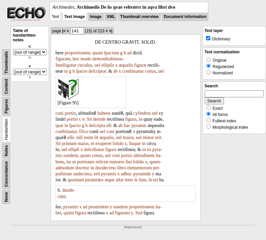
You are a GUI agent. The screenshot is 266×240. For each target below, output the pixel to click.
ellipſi (73, 149)
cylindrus (142, 113)
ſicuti (153, 179)
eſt (108, 125)
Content (6, 86)
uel (97, 65)
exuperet (103, 143)
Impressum (133, 227)
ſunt (142, 179)
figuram (63, 58)
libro (121, 167)
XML (111, 16)
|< (64, 31)
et (92, 143)
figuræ (140, 65)
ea (149, 149)
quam (97, 52)
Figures (6, 106)
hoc (76, 58)
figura (130, 119)
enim (88, 137)
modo (86, 58)
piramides (94, 179)
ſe (136, 179)
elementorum (139, 167)
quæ (59, 125)
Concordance (6, 174)
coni (60, 113)
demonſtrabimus (107, 58)
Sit (89, 119)
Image (96, 16)
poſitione (64, 173)
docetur (82, 167)
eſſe (70, 137)
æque (110, 179)
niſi (79, 137)
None (6, 197)
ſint (129, 161)
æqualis (126, 65)
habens (104, 113)
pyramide (142, 173)
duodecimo (105, 167)
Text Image (74, 16)
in (66, 71)
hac (127, 125)
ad (129, 52)
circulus (84, 65)
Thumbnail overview (139, 16)
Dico (83, 131)
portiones (85, 161)
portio (70, 113)
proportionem (77, 52)
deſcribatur (94, 149)
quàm (69, 212)
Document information (185, 16)
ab (115, 71)
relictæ (102, 161)
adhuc (126, 173)
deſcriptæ (97, 71)
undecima (82, 173)
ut (74, 161)
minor (148, 137)
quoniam (76, 179)
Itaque (135, 143)
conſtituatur (133, 71)
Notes (6, 150)
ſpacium (111, 52)
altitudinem (144, 155)
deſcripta (97, 125)
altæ (119, 179)
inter (129, 179)
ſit (96, 137)
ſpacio (81, 71)
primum (69, 143)
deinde (99, 119)
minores (116, 161)
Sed (138, 212)
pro (156, 167)
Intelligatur (66, 65)
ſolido (118, 143)
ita (68, 161)
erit (158, 137)
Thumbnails (6, 62)
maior (128, 137)
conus (150, 71)
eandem (70, 155)
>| (110, 31)
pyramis (138, 125)
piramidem (98, 206)
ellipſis (107, 65)
